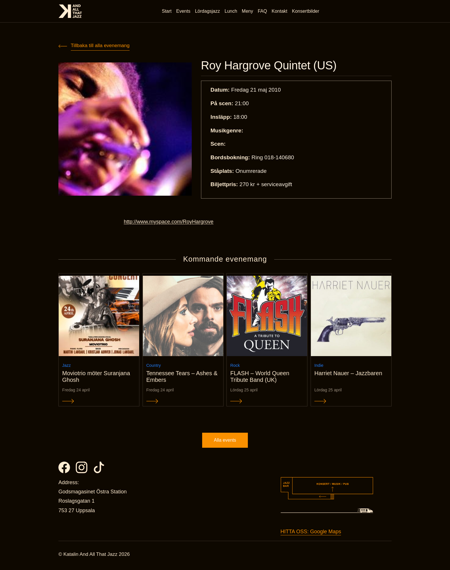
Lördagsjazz (208, 11)
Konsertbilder (306, 11)
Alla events (225, 442)
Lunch (231, 11)
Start (167, 11)
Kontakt (280, 11)
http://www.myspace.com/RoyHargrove (168, 222)
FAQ (263, 11)
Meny (248, 11)
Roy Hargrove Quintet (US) (271, 66)
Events (184, 11)
